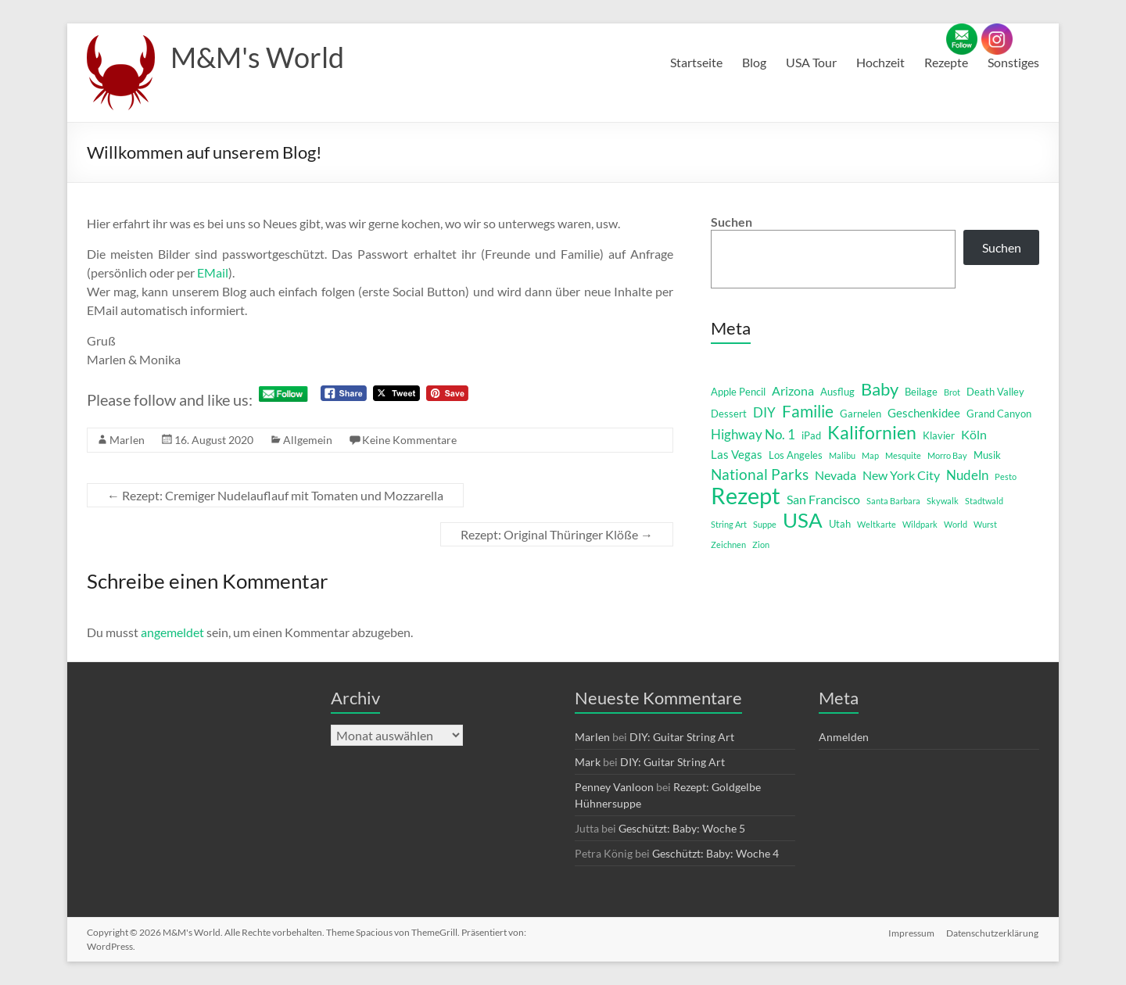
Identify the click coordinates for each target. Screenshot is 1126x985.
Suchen (731, 221)
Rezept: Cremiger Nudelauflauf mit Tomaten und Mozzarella (275, 495)
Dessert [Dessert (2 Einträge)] (729, 413)
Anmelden (844, 736)
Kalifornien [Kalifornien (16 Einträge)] (871, 432)
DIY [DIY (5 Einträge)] (764, 412)
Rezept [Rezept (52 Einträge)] (745, 495)
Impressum (911, 932)
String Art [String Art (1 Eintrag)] (729, 524)
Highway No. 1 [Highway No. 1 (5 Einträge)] (753, 434)
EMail (212, 272)
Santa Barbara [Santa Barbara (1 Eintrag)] (893, 501)
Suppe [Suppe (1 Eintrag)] (764, 524)
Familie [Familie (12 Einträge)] (808, 411)
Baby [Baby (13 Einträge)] (879, 389)
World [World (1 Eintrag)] (955, 524)
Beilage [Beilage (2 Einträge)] (921, 391)
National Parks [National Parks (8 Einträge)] (760, 474)
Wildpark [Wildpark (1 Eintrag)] (920, 524)
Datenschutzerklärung (993, 932)
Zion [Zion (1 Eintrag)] (760, 544)
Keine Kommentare (409, 439)
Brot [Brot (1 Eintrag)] (952, 392)
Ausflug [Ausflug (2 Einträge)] (837, 391)
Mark (588, 761)
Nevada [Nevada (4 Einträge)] (835, 474)
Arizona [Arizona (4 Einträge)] (793, 390)
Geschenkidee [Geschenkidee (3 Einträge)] (924, 413)
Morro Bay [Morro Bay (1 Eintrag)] (947, 455)
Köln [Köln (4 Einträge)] (974, 434)
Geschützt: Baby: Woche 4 (715, 853)
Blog (754, 62)
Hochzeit (880, 62)
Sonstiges (1013, 62)
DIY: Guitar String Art (681, 736)
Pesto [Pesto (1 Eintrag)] (1006, 476)
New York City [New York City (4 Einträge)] (901, 474)
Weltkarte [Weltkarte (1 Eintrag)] (876, 524)
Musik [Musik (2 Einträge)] (987, 455)
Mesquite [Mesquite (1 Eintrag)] (903, 455)
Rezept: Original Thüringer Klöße (557, 534)
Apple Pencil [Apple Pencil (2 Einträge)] (738, 391)
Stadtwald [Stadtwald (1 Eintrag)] (984, 501)
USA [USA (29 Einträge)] (803, 519)
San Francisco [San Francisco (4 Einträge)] (823, 499)
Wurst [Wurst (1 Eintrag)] (985, 524)
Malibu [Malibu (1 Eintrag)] (842, 455)
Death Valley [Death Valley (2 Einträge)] (995, 391)
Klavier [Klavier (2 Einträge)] (939, 435)
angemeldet (172, 632)
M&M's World (257, 57)
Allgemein (307, 439)
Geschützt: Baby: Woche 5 (682, 828)
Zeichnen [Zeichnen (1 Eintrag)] (728, 544)
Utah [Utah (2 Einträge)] (840, 524)
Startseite (696, 62)
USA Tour (811, 62)
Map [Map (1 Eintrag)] (870, 455)
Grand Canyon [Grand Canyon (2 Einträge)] (998, 413)
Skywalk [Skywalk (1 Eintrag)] (943, 501)
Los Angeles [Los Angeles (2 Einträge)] (796, 455)
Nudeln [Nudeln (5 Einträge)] (967, 475)
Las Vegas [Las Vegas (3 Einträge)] (736, 454)
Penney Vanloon (614, 786)
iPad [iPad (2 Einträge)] (811, 435)
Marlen (127, 439)
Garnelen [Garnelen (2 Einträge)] (860, 413)
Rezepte (946, 62)
